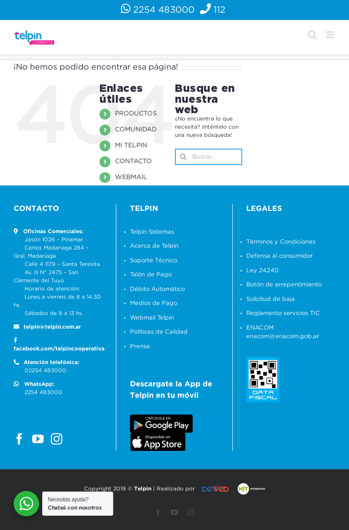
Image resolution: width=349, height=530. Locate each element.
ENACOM (260, 327)
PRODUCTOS (136, 113)
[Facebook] (19, 439)
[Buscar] (183, 157)
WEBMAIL (131, 177)
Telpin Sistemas (152, 232)
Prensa (140, 346)
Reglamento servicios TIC (283, 313)
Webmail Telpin (152, 317)
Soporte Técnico (153, 260)
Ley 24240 (262, 270)
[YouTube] (38, 439)
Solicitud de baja (270, 299)
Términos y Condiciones (280, 242)
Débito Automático (157, 289)
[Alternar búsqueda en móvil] (312, 35)
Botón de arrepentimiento (284, 284)
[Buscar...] (208, 157)
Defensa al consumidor (279, 256)
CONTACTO (133, 161)
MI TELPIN (131, 145)
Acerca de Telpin (154, 246)
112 (214, 10)
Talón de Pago (151, 274)
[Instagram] (56, 439)
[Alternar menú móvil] (330, 35)
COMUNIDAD (136, 129)
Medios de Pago (153, 303)
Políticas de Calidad (159, 332)
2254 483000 (159, 10)
